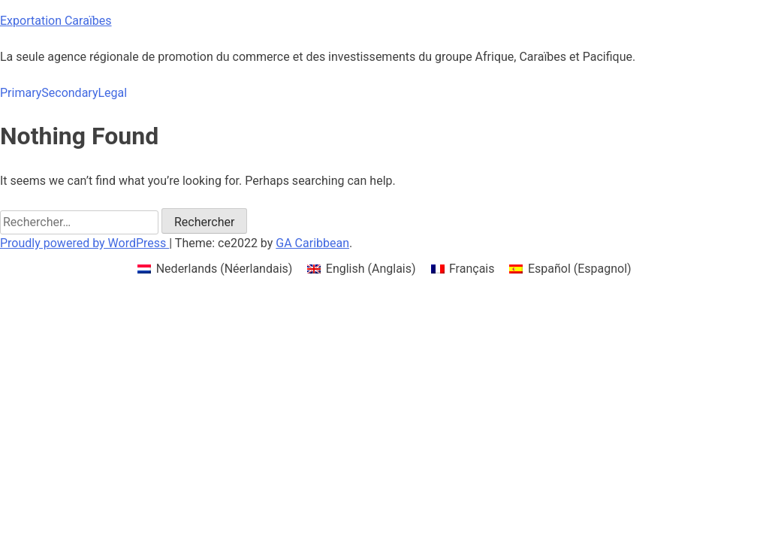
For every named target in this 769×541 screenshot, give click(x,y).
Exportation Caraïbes (56, 21)
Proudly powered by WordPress (84, 243)
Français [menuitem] (472, 268)
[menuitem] (215, 269)
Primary (20, 93)
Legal (112, 93)
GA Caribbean (312, 243)
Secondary (69, 93)
